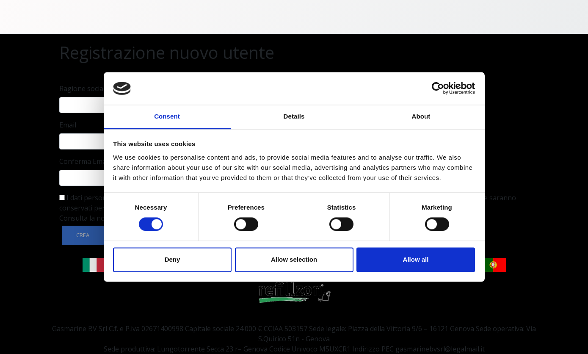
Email (67, 125)
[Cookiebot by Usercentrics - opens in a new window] (438, 88)
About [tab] (421, 116)
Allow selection (294, 259)
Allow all (416, 259)
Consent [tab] (167, 116)
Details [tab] (294, 116)
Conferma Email (84, 161)
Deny (172, 259)
